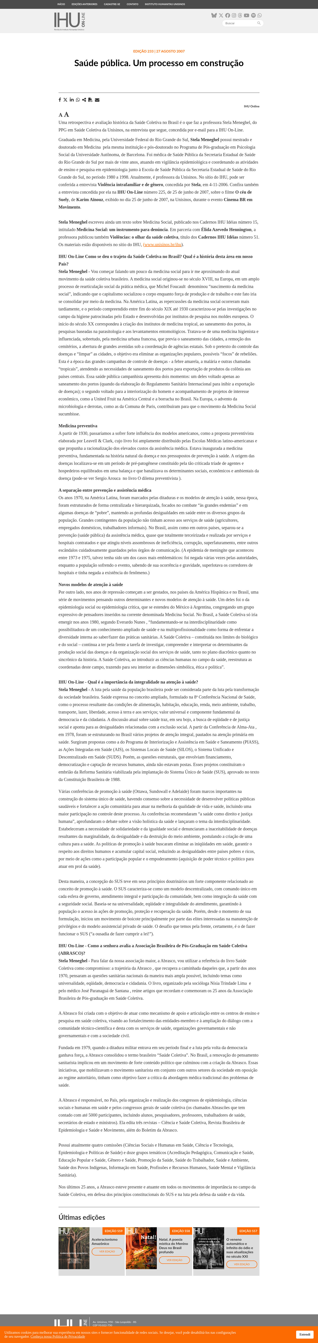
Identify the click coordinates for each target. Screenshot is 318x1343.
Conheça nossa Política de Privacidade (57, 1336)
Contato (132, 4)
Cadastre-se (112, 4)
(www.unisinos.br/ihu (162, 244)
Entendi (304, 1334)
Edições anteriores (84, 4)
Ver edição (107, 1251)
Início (61, 4)
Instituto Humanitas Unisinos (165, 4)
